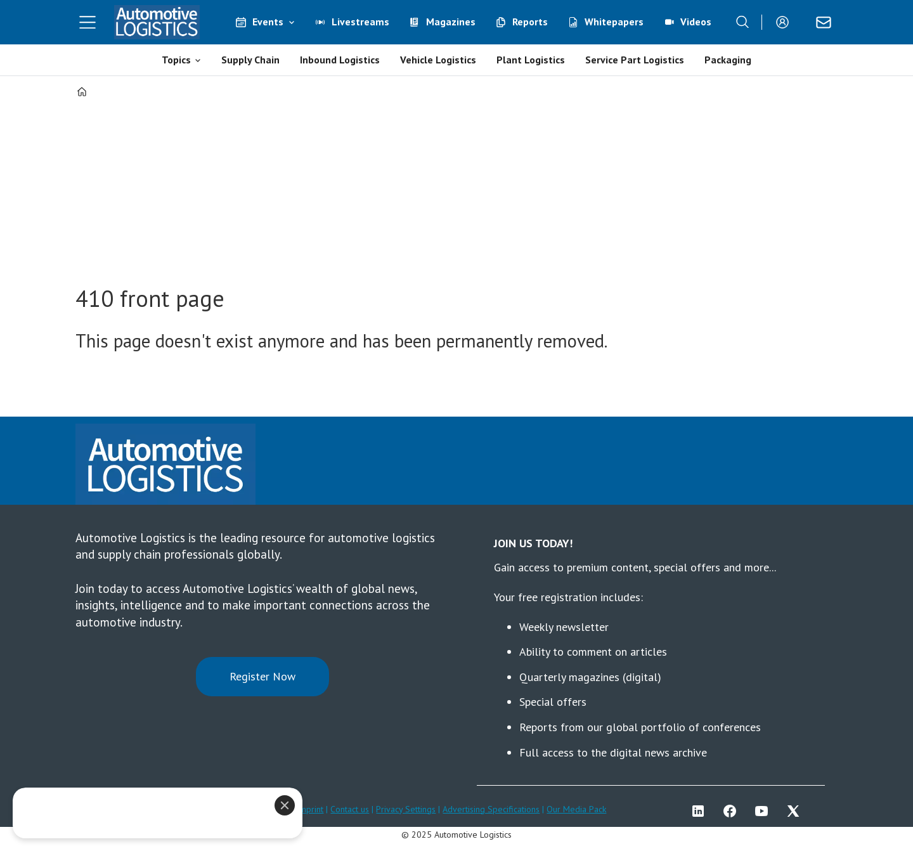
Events (267, 21)
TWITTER (796, 811)
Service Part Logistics (634, 59)
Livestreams (360, 21)
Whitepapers (614, 21)
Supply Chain (250, 59)
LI (701, 811)
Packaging (727, 59)
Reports (530, 21)
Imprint (310, 809)
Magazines (451, 21)
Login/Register (785, 22)
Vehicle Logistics (438, 59)
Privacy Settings (406, 809)
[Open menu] (87, 22)
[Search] (742, 22)
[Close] (285, 805)
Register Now (262, 676)
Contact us (349, 809)
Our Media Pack (576, 809)
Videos (695, 21)
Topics (176, 59)
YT (764, 811)
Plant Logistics (530, 59)
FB (733, 811)
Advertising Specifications (491, 809)
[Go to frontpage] (157, 22)
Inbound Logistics (340, 59)
